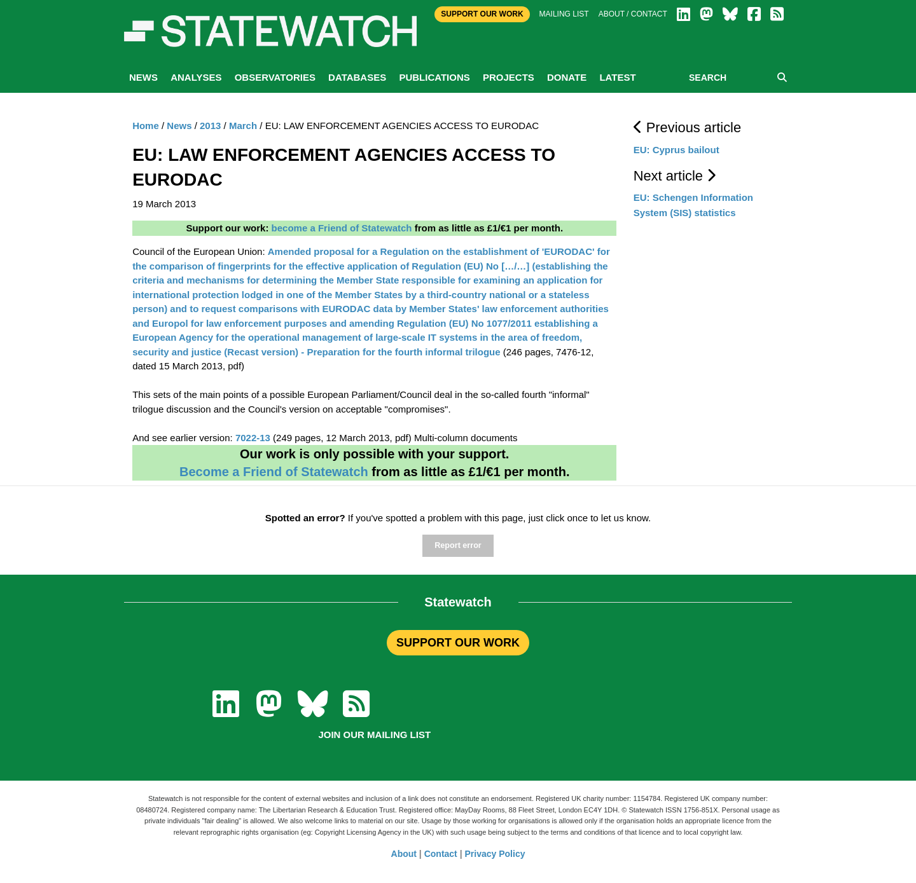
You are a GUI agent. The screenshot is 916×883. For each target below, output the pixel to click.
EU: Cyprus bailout (676, 149)
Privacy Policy (495, 854)
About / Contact (633, 14)
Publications (434, 77)
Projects (508, 77)
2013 (210, 125)
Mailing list (564, 14)
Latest (617, 77)
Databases (357, 77)
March (243, 125)
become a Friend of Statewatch (342, 227)
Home (145, 125)
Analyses (195, 77)
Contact (440, 854)
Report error (457, 545)
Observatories (275, 77)
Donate (566, 77)
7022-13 (252, 437)
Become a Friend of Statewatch (273, 472)
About (404, 854)
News (143, 77)
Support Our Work (482, 14)
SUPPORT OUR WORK (458, 642)
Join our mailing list (374, 734)
